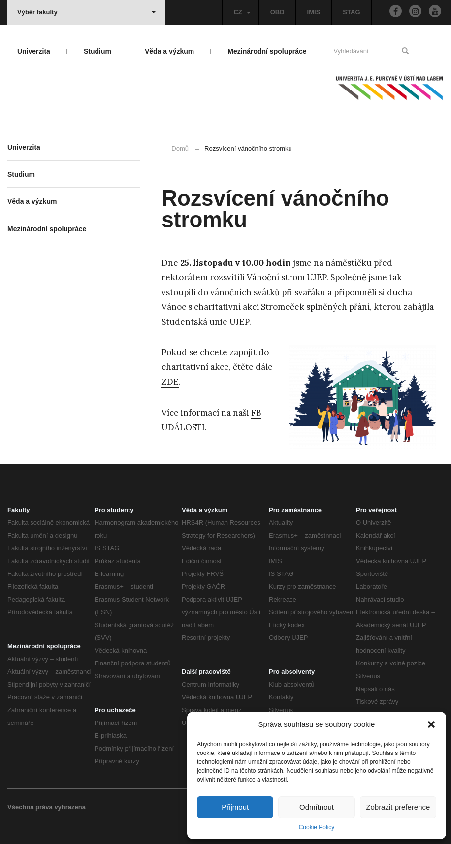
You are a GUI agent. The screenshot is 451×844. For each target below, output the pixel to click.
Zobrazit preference (398, 807)
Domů (180, 148)
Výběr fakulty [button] (86, 12)
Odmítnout (316, 807)
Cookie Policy (317, 827)
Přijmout (235, 807)
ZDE (170, 381)
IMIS (314, 12)
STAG (351, 12)
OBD (277, 12)
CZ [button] (241, 12)
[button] (431, 724)
